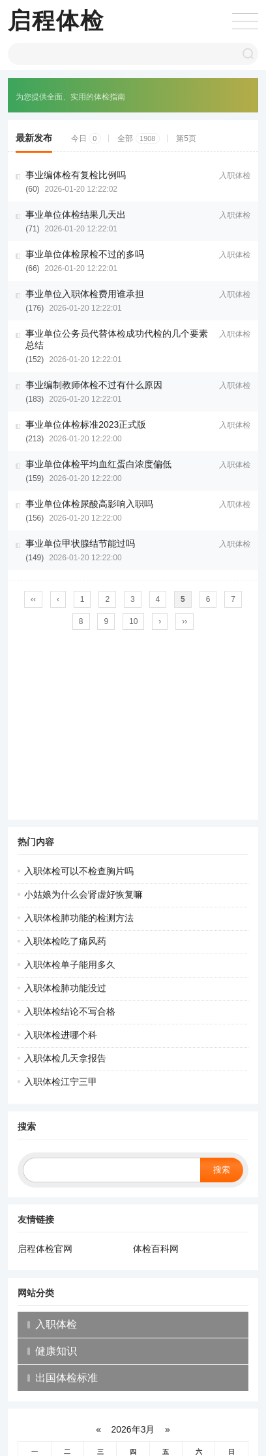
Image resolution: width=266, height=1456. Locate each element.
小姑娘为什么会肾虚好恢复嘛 (83, 894)
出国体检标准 (66, 1377)
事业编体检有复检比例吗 (75, 175)
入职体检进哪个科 (60, 1035)
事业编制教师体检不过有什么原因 (93, 385)
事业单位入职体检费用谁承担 (84, 294)
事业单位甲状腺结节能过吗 (80, 543)
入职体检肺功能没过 (65, 988)
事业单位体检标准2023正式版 (85, 424)
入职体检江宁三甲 (60, 1081)
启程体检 (56, 20)
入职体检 (234, 175)
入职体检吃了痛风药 (65, 941)
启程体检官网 (45, 1248)
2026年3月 (133, 1429)
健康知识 (56, 1351)
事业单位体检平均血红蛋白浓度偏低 (98, 464)
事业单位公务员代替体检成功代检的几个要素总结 (116, 339)
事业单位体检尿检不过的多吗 (84, 254)
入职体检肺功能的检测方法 (79, 918)
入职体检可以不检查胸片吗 (79, 871)
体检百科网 (156, 1248)
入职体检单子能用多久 (69, 964)
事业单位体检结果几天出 (75, 214)
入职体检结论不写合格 (69, 1011)
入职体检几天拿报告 (65, 1058)
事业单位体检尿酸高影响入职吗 (89, 504)
